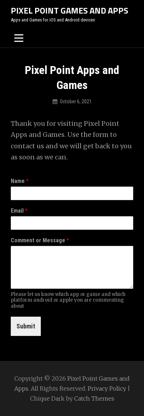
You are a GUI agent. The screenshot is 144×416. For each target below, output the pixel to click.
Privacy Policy (107, 388)
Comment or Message (40, 240)
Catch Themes (94, 398)
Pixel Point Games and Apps (69, 10)
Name (20, 181)
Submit (25, 326)
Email (19, 210)
